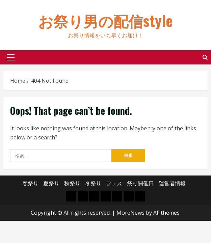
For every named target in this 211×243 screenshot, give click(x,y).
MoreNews (130, 212)
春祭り (30, 183)
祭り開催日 (140, 183)
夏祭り (51, 183)
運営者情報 (172, 183)
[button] (10, 57)
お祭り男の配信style (105, 20)
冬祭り (93, 183)
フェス (114, 183)
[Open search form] (205, 57)
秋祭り (72, 183)
